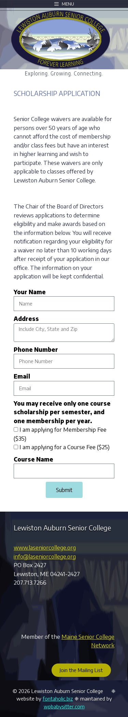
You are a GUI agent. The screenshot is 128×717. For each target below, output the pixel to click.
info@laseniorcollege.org (45, 556)
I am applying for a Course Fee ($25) (64, 447)
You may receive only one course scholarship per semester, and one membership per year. (62, 412)
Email (22, 376)
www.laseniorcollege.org (45, 547)
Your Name (30, 292)
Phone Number (36, 349)
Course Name (33, 459)
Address (26, 318)
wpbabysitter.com (64, 706)
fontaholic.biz (58, 698)
